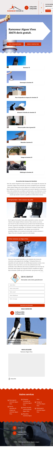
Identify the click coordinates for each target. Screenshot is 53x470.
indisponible (33, 7)
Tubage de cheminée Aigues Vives (41, 403)
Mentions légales (35, 442)
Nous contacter (33, 44)
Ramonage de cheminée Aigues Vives (13, 402)
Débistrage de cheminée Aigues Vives (41, 410)
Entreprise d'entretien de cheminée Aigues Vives (27, 402)
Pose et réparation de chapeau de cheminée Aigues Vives (13, 410)
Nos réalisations (15, 44)
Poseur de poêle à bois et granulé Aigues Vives (27, 409)
